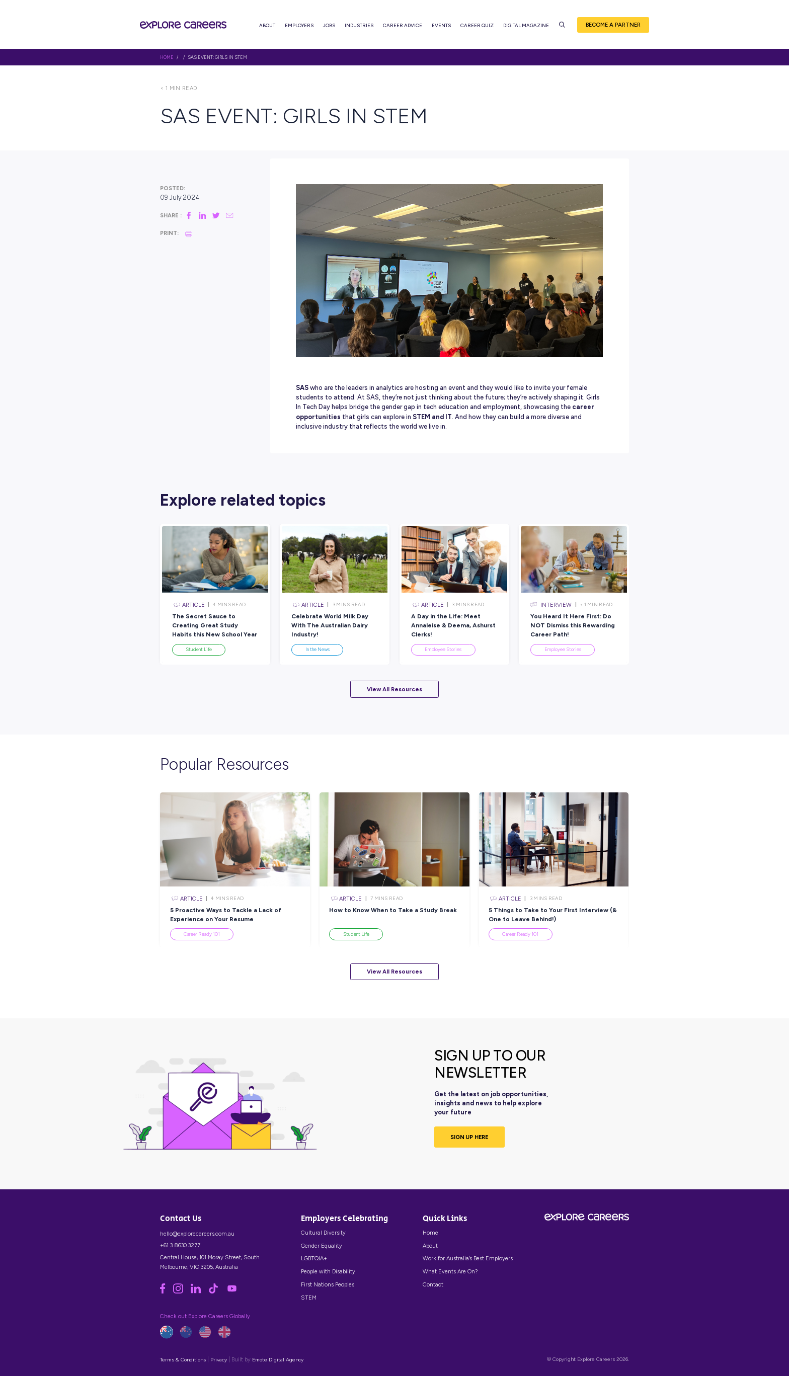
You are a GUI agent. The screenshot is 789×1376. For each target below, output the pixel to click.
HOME (167, 57)
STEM (309, 1297)
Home (430, 1232)
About (267, 25)
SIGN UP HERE (469, 1137)
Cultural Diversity (323, 1232)
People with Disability (328, 1271)
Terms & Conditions (183, 1359)
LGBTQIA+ (314, 1258)
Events (441, 25)
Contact (433, 1284)
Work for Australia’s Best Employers (468, 1258)
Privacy (218, 1359)
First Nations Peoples (327, 1284)
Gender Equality (321, 1245)
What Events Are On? (450, 1271)
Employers (299, 25)
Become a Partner (613, 24)
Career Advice (402, 25)
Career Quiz (477, 25)
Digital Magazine (526, 25)
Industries (359, 25)
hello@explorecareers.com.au (197, 1233)
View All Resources (394, 689)
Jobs (329, 25)
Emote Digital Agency (277, 1359)
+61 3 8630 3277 (180, 1245)
